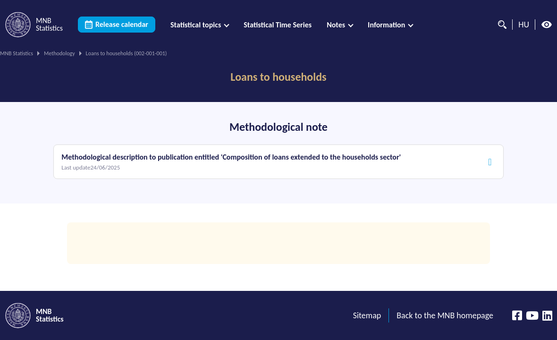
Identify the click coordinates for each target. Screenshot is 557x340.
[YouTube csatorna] (532, 315)
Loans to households (278, 77)
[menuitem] (199, 24)
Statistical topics (195, 24)
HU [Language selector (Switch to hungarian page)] (523, 24)
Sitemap (367, 315)
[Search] (499, 24)
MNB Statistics (16, 53)
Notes (336, 24)
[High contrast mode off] (546, 24)
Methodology (59, 53)
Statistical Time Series (278, 24)
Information (386, 24)
